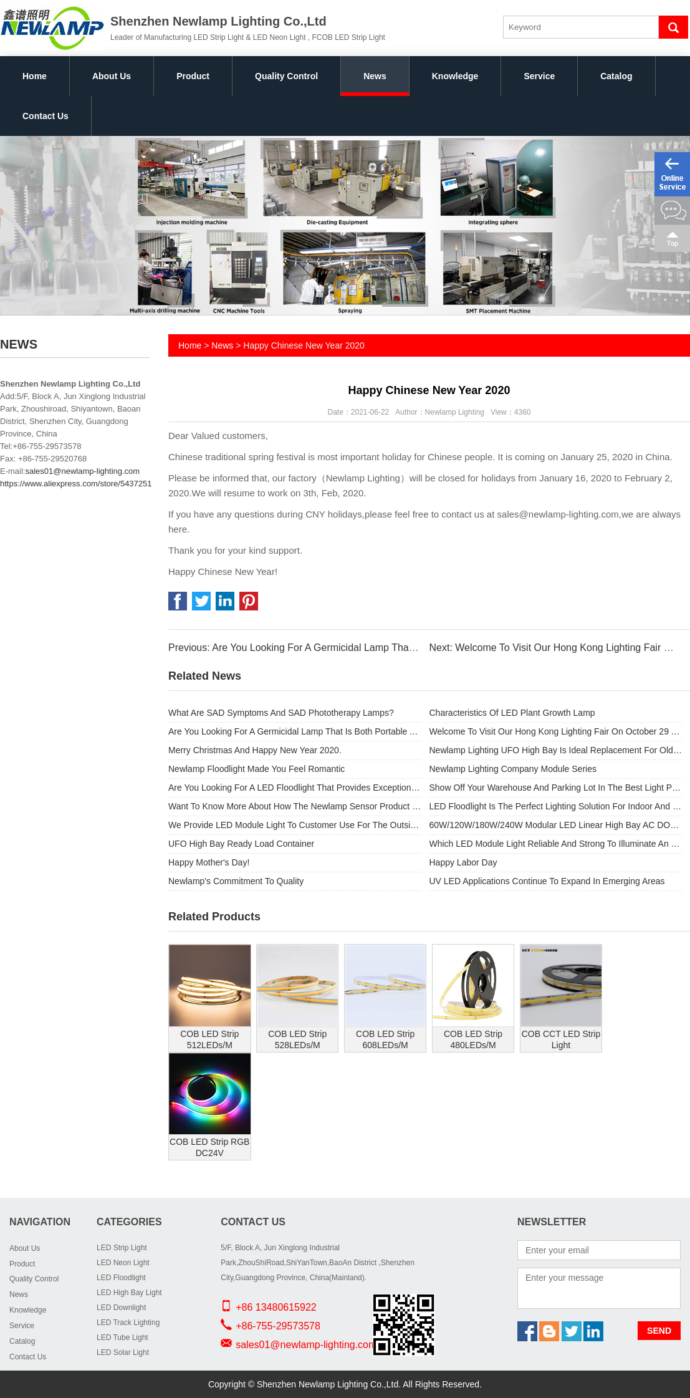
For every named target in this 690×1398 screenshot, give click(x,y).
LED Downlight (121, 1307)
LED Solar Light (123, 1352)
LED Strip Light (122, 1247)
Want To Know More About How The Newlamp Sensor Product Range (294, 806)
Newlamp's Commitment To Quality (236, 881)
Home (34, 76)
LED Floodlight (121, 1277)
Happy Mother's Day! (208, 862)
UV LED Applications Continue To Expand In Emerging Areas (547, 881)
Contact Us (45, 116)
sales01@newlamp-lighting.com (82, 471)
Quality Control (286, 76)
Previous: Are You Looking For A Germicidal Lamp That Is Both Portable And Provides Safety (373, 647)
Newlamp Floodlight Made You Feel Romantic (256, 769)
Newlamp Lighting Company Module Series (513, 769)
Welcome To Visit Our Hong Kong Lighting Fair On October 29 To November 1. (556, 731)
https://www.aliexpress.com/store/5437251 (76, 483)
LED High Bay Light (129, 1292)
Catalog (616, 76)
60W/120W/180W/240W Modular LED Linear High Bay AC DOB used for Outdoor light (556, 825)
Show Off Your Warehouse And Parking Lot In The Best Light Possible (556, 788)
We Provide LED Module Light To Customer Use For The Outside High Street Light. (294, 825)
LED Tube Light (122, 1337)
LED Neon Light (123, 1262)
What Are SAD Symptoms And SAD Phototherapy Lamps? (281, 713)
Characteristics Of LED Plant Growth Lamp (512, 713)
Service (539, 76)
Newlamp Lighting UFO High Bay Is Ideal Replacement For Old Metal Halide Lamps (556, 750)
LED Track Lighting (128, 1322)
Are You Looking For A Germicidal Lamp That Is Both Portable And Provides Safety (294, 731)
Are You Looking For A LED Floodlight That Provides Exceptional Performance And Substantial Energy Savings (294, 788)
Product (192, 76)
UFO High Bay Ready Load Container (241, 844)
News (374, 76)
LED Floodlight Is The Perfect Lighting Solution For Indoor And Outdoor (556, 806)
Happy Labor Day (463, 862)
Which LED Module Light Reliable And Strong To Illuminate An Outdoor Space (556, 844)
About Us (111, 76)
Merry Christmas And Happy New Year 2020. (255, 750)
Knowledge (455, 76)
